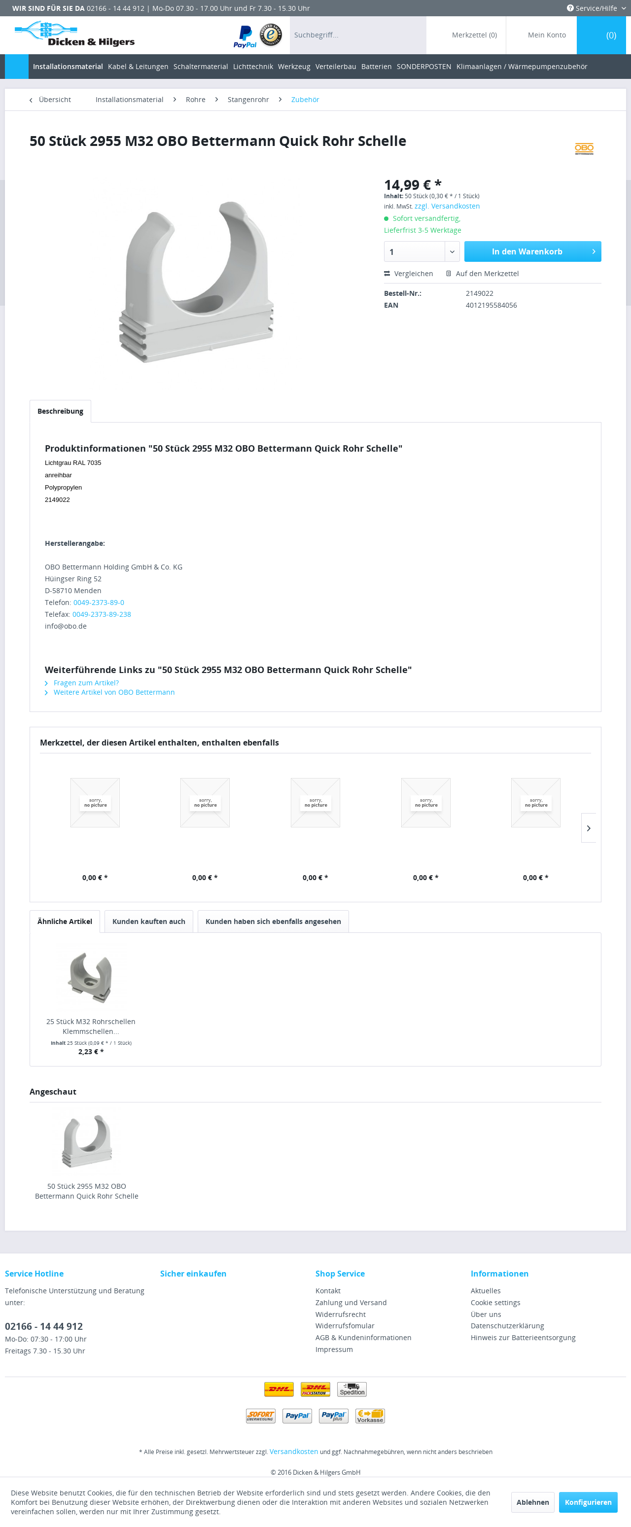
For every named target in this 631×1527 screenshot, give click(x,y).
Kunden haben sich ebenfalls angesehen (273, 921)
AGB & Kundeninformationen (364, 1337)
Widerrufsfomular (345, 1325)
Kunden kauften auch (148, 921)
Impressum (334, 1349)
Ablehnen (533, 1502)
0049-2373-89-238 (101, 614)
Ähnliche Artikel (64, 921)
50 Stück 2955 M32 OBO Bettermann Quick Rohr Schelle (87, 1191)
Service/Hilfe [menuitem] (593, 8)
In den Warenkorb (544, 250)
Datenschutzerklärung (507, 1325)
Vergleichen (408, 273)
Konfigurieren (588, 1502)
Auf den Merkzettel (482, 273)
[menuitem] (258, 35)
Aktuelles (486, 1290)
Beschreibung (60, 411)
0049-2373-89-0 (98, 602)
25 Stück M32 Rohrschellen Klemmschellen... (91, 1026)
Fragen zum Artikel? (82, 682)
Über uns (486, 1314)
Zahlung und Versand (351, 1302)
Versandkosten (294, 1451)
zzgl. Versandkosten (447, 206)
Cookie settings (496, 1302)
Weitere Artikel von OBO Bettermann (110, 692)
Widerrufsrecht (341, 1314)
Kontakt (328, 1290)
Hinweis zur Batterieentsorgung (523, 1337)
